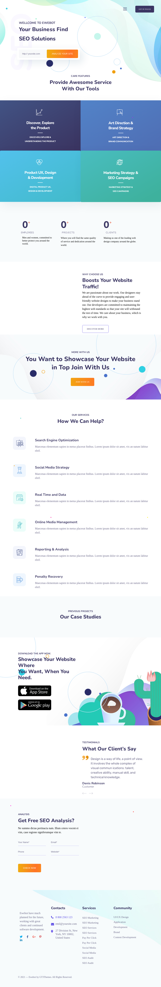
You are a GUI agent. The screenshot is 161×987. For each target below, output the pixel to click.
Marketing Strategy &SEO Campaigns (120, 175)
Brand (117, 932)
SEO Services (89, 927)
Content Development (125, 937)
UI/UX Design (121, 917)
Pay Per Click (89, 937)
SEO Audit (87, 958)
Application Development (120, 924)
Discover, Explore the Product (40, 125)
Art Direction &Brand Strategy (120, 126)
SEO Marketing (90, 917)
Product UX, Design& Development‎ (40, 175)
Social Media (89, 947)
